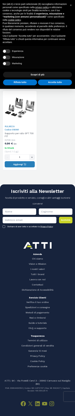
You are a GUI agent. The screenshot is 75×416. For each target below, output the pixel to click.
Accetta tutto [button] (55, 82)
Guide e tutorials (37, 323)
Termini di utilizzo (37, 340)
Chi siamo (37, 258)
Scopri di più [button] (37, 74)
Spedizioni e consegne (37, 307)
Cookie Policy (37, 361)
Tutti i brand (37, 274)
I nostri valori (37, 269)
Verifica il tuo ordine (37, 302)
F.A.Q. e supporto (38, 328)
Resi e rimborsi (37, 317)
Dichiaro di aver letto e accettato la (30, 226)
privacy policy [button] (42, 7)
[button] (70, 5)
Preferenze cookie (37, 366)
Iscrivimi (65, 220)
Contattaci (37, 284)
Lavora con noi (37, 279)
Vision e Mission (37, 264)
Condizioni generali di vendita (37, 345)
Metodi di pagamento (37, 312)
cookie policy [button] (14, 20)
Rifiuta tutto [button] (20, 82)
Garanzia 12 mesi (37, 351)
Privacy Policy (46, 226)
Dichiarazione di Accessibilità (37, 290)
